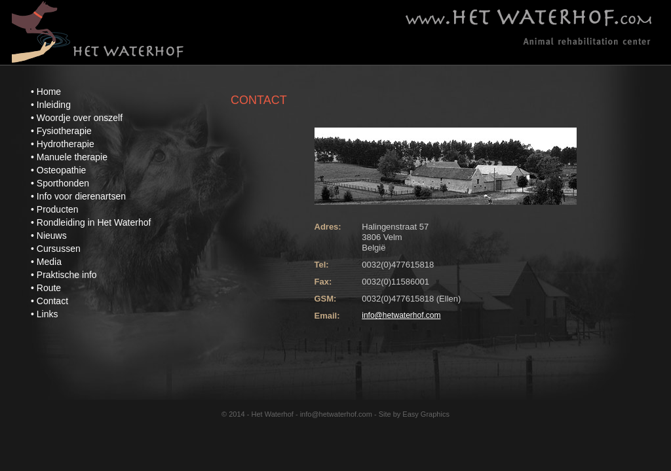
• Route (46, 288)
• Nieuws (49, 235)
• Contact (49, 301)
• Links (44, 314)
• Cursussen (56, 248)
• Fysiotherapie (61, 131)
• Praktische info (64, 275)
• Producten (55, 209)
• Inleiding (51, 104)
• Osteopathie (58, 170)
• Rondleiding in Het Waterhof (91, 222)
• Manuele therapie (69, 157)
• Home (46, 91)
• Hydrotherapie (62, 144)
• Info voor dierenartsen (78, 196)
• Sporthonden (60, 183)
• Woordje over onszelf (77, 118)
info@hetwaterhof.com (401, 315)
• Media (46, 261)
